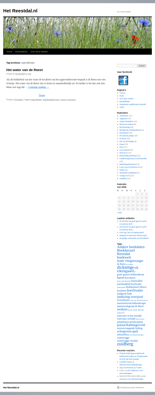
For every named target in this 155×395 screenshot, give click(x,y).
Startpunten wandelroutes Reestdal (133, 104)
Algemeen (123, 118)
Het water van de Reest (24, 70)
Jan (29, 74)
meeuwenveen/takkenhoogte (131, 303)
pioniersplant (136, 322)
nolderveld (120, 313)
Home (9, 51)
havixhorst (130, 277)
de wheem (129, 264)
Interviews (124, 153)
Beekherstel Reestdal (126, 252)
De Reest (19, 100)
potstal (121, 325)
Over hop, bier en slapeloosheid (132, 232)
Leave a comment (67, 100)
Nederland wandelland (128, 173)
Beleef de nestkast (126, 124)
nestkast (122, 309)
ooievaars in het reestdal (129, 315)
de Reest (121, 264)
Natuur (122, 170)
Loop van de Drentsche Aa (130, 167)
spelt (135, 331)
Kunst (122, 96)
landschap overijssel (130, 296)
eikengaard (125, 271)
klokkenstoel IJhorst (136, 287)
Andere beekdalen (126, 121)
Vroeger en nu (125, 176)
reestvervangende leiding (129, 328)
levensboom (123, 300)
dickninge (125, 267)
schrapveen (124, 331)
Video (122, 107)
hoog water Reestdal (124, 281)
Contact (122, 93)
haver (120, 277)
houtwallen (137, 280)
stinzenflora (123, 334)
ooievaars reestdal (126, 318)
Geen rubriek (125, 150)
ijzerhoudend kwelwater (129, 284)
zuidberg (125, 343)
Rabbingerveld (135, 325)
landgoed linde (124, 293)
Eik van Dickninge (127, 141)
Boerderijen (124, 133)
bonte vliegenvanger (130, 260)
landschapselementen (128, 164)
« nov (119, 212)
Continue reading (38, 87)
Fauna (122, 144)
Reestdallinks (21, 51)
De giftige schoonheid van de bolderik (134, 238)
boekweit (124, 257)
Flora (122, 147)
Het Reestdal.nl (20, 10)
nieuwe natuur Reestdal (136, 310)
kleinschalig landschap (128, 156)
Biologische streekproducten (130, 130)
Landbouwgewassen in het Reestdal (133, 158)
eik (136, 267)
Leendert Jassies (126, 362)
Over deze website (39, 51)
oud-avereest (140, 319)
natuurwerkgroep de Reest (130, 306)
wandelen (123, 178)
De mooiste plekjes (127, 136)
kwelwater (135, 290)
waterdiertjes (36, 100)
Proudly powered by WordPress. (132, 387)
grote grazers (123, 274)
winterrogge (123, 337)
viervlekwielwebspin (137, 335)
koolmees (122, 290)
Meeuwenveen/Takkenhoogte (131, 365)
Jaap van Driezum (126, 367)
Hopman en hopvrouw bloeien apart (133, 235)
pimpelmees (123, 322)
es (135, 271)
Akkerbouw (124, 116)
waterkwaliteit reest (51, 100)
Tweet (42, 95)
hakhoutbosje (137, 274)
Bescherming (125, 127)
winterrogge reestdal (127, 340)
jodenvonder (121, 287)
